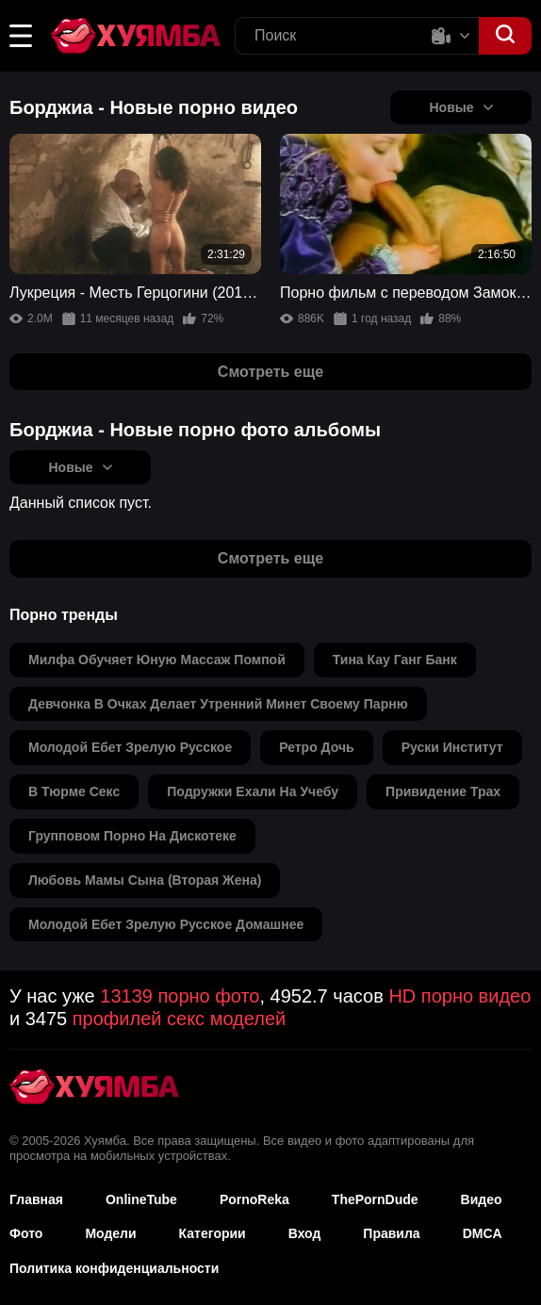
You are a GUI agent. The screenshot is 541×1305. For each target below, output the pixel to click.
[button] (20, 35)
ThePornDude (375, 1199)
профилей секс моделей (179, 1018)
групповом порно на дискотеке (132, 835)
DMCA (482, 1233)
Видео (481, 1199)
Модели (110, 1233)
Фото (25, 1233)
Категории (212, 1233)
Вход (304, 1233)
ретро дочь (316, 747)
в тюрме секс (74, 791)
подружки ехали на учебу (252, 791)
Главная (36, 1199)
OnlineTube (141, 1199)
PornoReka (254, 1199)
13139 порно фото (179, 996)
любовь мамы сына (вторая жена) (144, 880)
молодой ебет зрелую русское (130, 747)
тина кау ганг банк (395, 659)
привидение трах (442, 791)
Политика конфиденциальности (114, 1268)
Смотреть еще (270, 372)
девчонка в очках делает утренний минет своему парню (218, 703)
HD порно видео (459, 996)
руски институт (452, 747)
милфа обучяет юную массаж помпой (157, 659)
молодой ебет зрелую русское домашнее (165, 924)
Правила (391, 1233)
